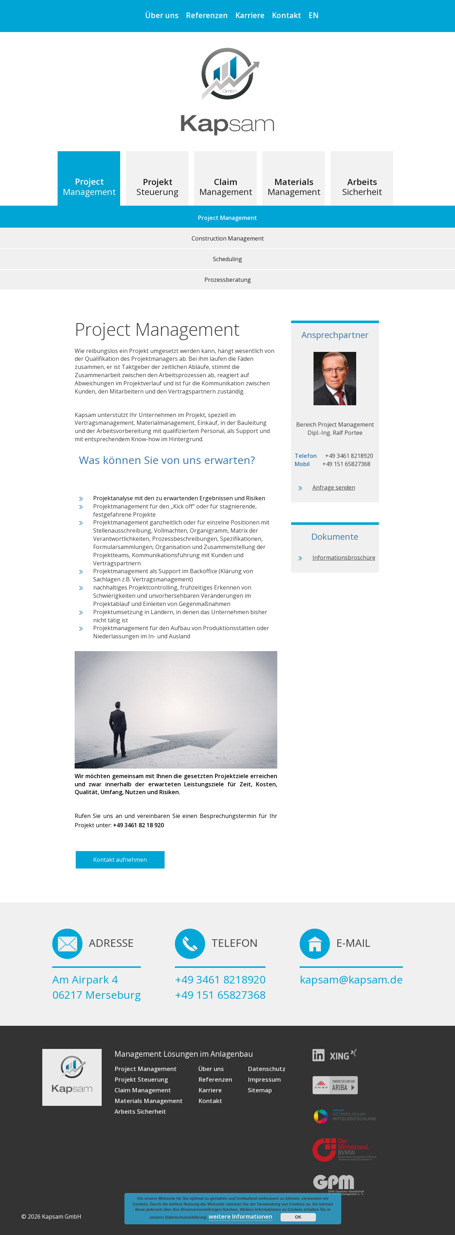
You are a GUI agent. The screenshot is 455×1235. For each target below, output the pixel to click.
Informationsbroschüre (343, 557)
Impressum (264, 1079)
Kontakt (286, 15)
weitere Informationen (240, 1216)
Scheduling (227, 259)
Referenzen (207, 15)
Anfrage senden (333, 487)
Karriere (249, 15)
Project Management (227, 218)
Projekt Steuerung (141, 1079)
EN (313, 15)
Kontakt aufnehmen (120, 860)
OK (298, 1217)
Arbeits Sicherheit (140, 1111)
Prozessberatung (227, 280)
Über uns (161, 15)
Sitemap (260, 1090)
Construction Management (228, 238)
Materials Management (148, 1101)
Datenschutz (266, 1069)
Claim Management (142, 1090)
